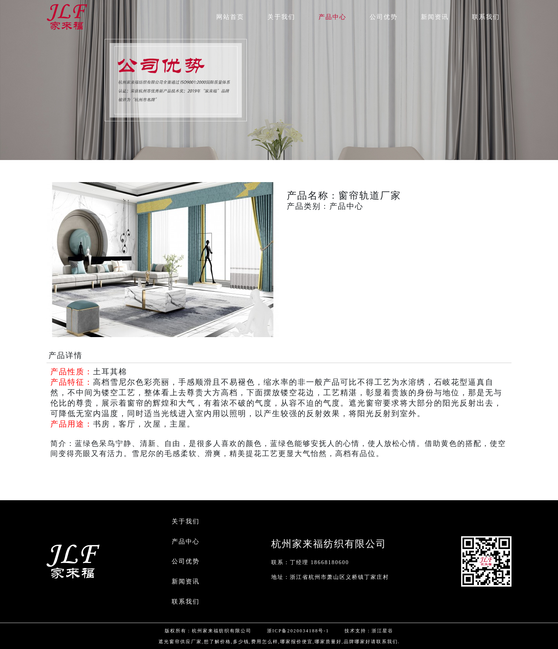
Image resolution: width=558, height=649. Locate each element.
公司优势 (186, 561)
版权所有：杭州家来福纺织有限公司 (208, 631)
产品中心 (186, 541)
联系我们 (186, 601)
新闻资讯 (186, 581)
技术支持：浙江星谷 (368, 631)
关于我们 (186, 521)
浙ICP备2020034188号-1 (298, 631)
